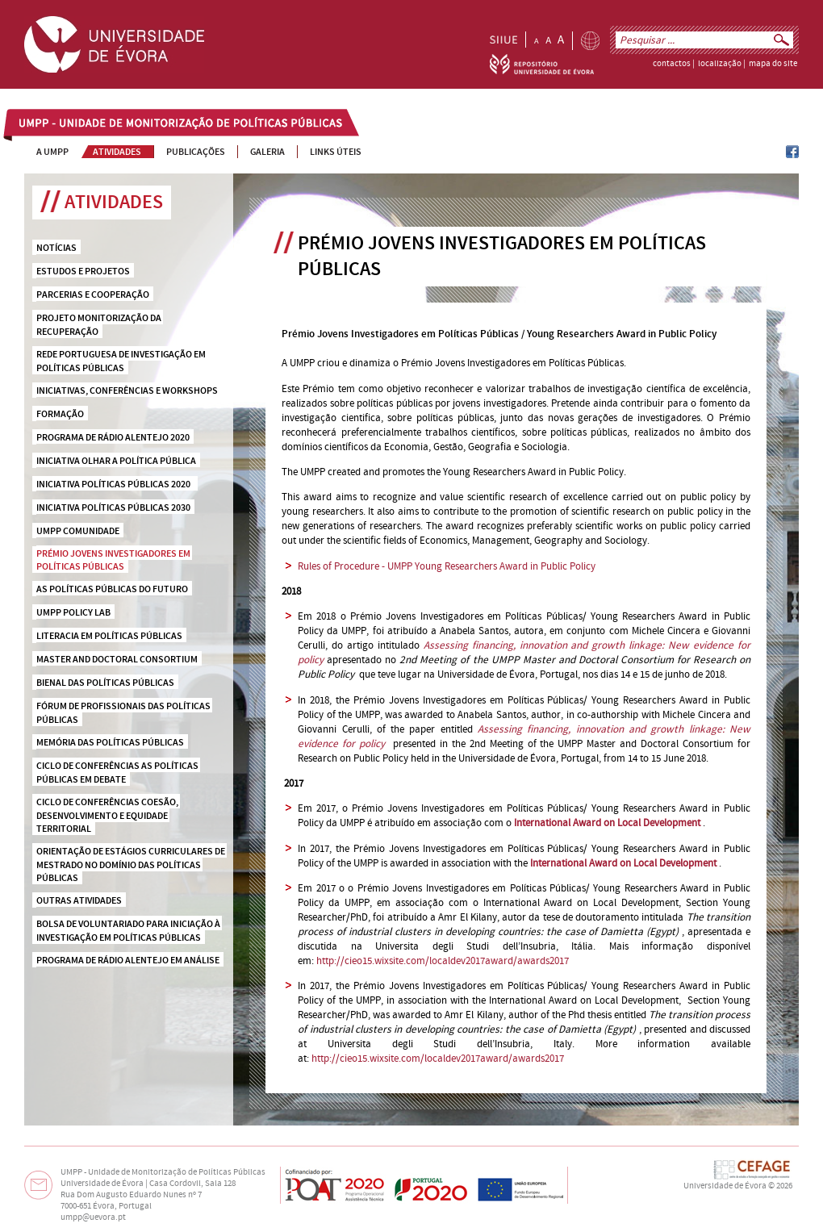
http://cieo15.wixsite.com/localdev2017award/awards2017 (442, 961)
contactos (672, 63)
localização (720, 63)
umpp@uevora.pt (93, 1217)
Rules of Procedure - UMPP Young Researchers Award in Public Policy (446, 566)
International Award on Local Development (623, 863)
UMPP (33, 124)
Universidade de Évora (725, 1186)
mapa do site (773, 63)
